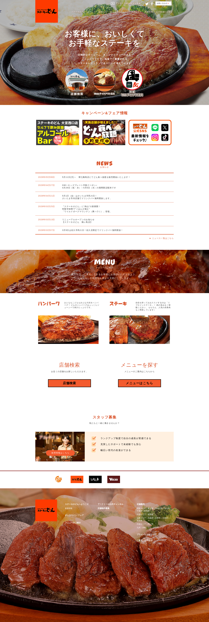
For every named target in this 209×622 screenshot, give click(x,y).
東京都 (150, 508)
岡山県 (150, 524)
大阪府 (150, 518)
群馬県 (147, 511)
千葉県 (139, 511)
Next (179, 130)
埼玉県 (167, 508)
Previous (28, 130)
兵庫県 (158, 518)
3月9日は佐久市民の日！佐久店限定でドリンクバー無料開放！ (92, 230)
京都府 (165, 518)
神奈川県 (158, 508)
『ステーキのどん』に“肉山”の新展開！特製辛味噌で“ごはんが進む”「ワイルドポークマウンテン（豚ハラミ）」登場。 (87, 209)
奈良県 (139, 520)
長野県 (150, 514)
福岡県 (156, 528)
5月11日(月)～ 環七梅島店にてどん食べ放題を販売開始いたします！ (96, 177)
